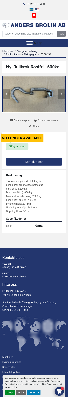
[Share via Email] (20, 120)
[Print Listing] (46, 120)
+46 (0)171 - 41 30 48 (35, 4)
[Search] (29, 34)
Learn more (34, 392)
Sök (61, 33)
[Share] (34, 126)
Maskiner (7, 357)
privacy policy (11, 387)
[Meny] (29, 43)
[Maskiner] (7, 51)
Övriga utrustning (11, 362)
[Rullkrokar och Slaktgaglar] (21, 54)
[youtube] (34, 15)
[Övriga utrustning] (27, 51)
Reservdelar (8, 367)
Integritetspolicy (11, 372)
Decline (21, 392)
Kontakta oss (34, 162)
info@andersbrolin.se (14, 276)
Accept (10, 392)
